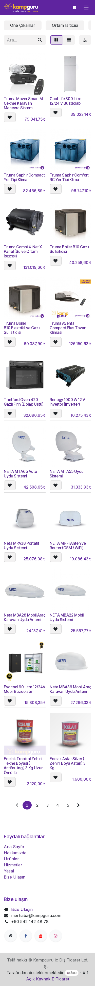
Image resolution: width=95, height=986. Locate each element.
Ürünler (11, 858)
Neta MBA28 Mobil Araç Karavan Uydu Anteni (24, 617)
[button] (10, 117)
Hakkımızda (15, 852)
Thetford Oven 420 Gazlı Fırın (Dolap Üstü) (24, 402)
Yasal (9, 870)
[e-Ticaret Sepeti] (74, 7)
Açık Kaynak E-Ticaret (47, 978)
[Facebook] (26, 936)
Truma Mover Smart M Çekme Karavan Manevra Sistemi (23, 103)
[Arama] (39, 40)
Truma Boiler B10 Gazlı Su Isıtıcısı (69, 249)
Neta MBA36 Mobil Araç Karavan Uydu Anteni (70, 689)
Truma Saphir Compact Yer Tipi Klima (24, 177)
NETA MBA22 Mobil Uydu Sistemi (67, 617)
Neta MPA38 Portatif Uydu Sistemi (21, 545)
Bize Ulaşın (14, 877)
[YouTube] (41, 936)
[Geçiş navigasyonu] (86, 7)
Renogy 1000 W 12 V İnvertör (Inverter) (67, 402)
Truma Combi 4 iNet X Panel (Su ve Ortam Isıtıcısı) (23, 251)
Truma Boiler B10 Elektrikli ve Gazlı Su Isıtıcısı (22, 328)
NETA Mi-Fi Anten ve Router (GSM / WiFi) (68, 545)
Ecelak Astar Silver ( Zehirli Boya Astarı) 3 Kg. (68, 763)
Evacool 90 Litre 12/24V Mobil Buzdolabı (24, 689)
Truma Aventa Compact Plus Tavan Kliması (68, 328)
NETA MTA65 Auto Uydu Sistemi (20, 473)
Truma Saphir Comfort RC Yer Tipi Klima (69, 177)
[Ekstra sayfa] (11, 936)
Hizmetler (13, 864)
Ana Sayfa (14, 846)
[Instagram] (56, 936)
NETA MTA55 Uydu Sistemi (67, 473)
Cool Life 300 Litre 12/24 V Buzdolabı (65, 100)
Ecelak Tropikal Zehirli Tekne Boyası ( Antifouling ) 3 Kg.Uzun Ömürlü (24, 765)
